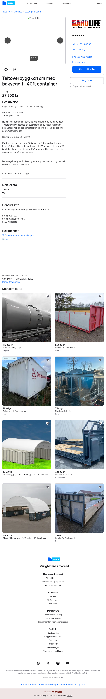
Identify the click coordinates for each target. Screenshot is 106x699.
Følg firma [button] (87, 80)
